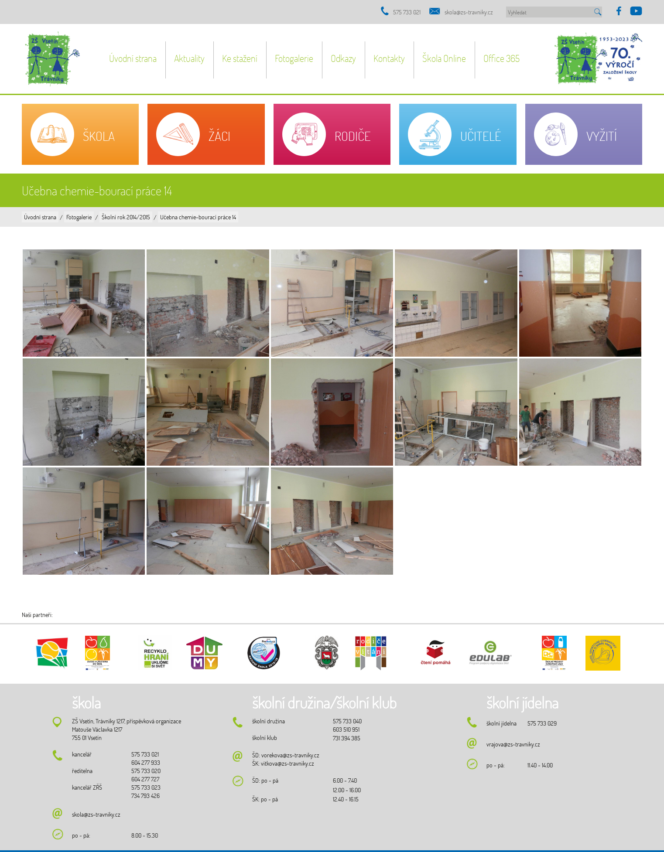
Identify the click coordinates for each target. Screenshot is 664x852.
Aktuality (189, 58)
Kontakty (389, 58)
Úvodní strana (133, 58)
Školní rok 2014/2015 (126, 217)
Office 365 (501, 58)
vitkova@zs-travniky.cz (287, 763)
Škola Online (444, 58)
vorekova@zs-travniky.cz (290, 755)
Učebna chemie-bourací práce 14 (198, 217)
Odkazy (343, 58)
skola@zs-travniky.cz (469, 12)
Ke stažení (239, 58)
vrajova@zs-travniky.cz (513, 744)
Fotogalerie (294, 58)
